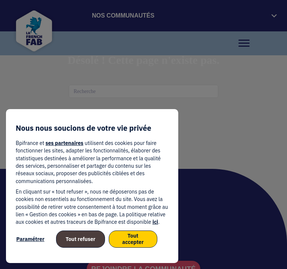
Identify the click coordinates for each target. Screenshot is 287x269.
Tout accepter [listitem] (133, 238)
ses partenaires (64, 143)
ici (155, 222)
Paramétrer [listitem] (30, 239)
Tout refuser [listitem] (81, 239)
